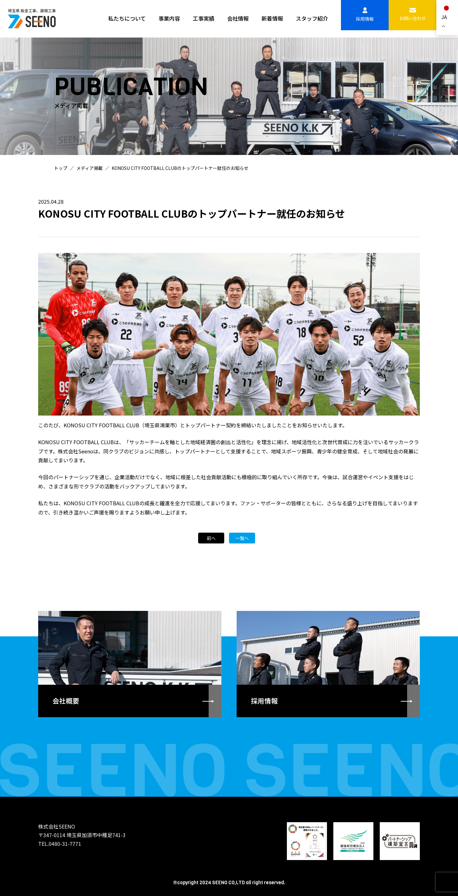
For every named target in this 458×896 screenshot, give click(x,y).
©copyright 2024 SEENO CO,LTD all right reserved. (229, 882)
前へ (211, 539)
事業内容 (169, 18)
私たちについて (127, 18)
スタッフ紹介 (312, 18)
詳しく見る (129, 663)
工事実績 (203, 18)
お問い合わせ (412, 14)
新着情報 (272, 18)
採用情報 (365, 14)
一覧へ (242, 539)
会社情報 (238, 18)
